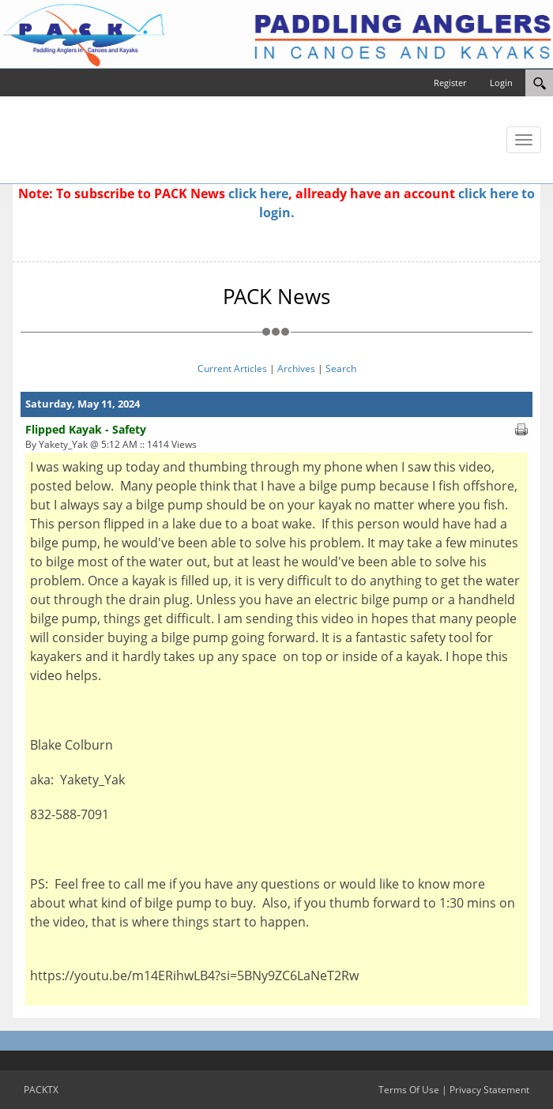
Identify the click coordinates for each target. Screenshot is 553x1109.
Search (340, 368)
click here (258, 193)
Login (501, 82)
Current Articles (232, 368)
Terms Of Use (408, 1089)
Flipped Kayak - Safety (85, 429)
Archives (296, 368)
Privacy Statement (489, 1089)
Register (450, 82)
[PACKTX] (276, 33)
